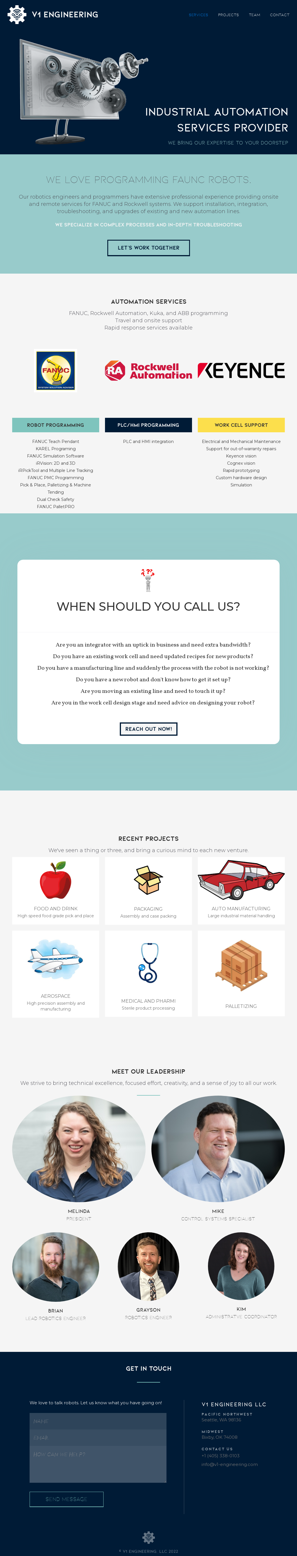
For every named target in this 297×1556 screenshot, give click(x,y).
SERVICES (198, 14)
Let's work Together (149, 247)
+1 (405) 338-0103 (221, 1455)
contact (279, 14)
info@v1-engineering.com (230, 1464)
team (254, 14)
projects (228, 14)
